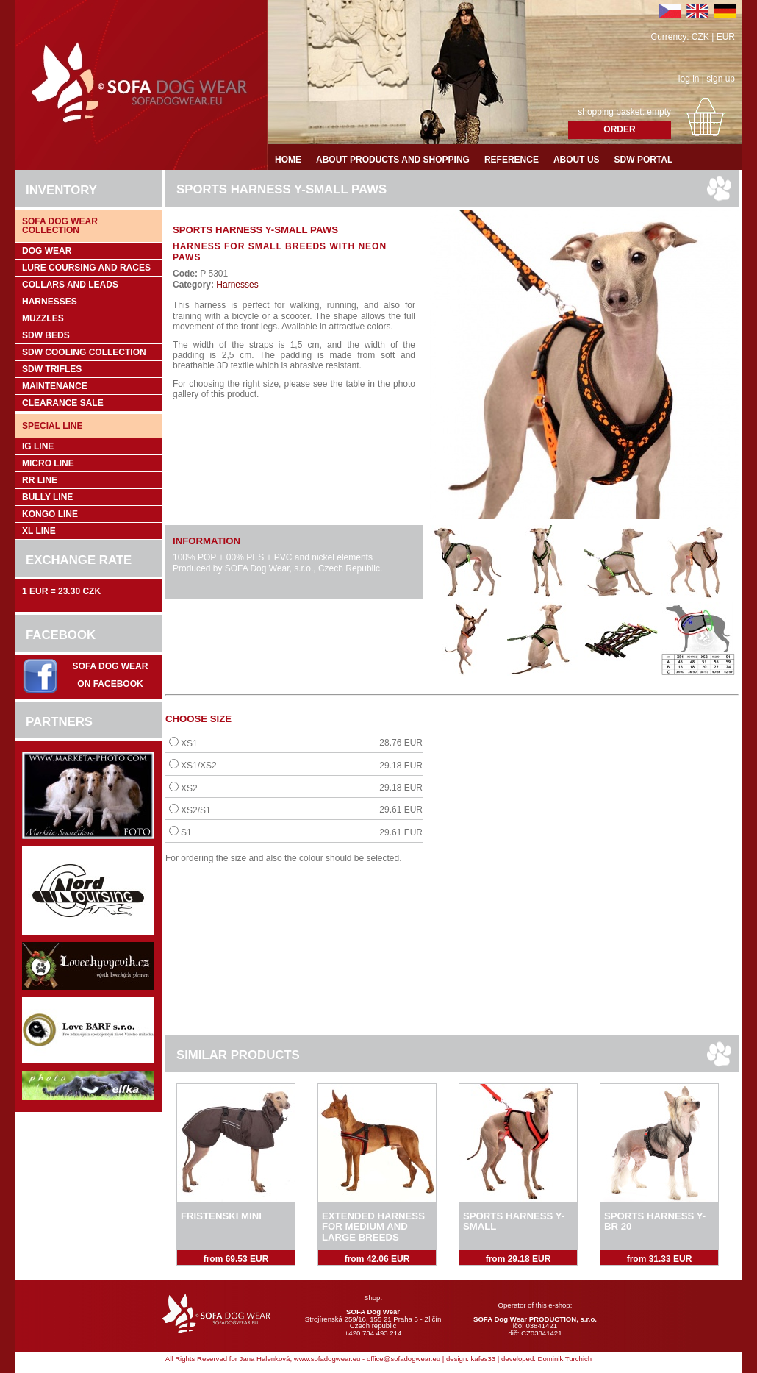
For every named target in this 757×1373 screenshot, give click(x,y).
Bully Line (47, 497)
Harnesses (49, 301)
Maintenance (54, 386)
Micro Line (48, 463)
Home (288, 159)
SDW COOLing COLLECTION (84, 352)
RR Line (39, 480)
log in (689, 79)
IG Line (38, 446)
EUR (726, 37)
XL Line (39, 531)
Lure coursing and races (86, 268)
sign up (720, 79)
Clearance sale (63, 403)
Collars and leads (70, 284)
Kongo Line (50, 514)
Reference (511, 159)
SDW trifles (52, 369)
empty (659, 112)
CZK (700, 37)
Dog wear (46, 251)
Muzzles (43, 318)
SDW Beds (46, 335)
